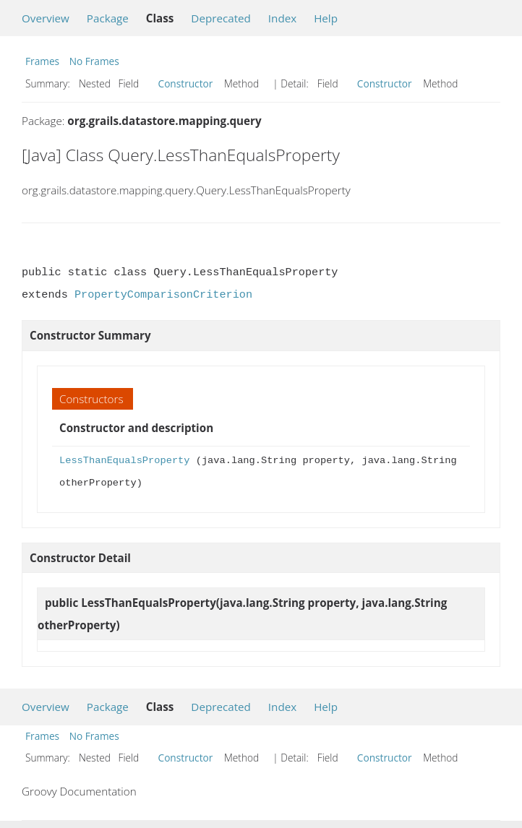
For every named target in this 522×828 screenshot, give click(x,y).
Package (108, 18)
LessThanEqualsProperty (124, 460)
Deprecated (221, 18)
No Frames (94, 61)
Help (326, 18)
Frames (42, 61)
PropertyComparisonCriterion (163, 295)
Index (282, 18)
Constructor (185, 83)
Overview (45, 18)
